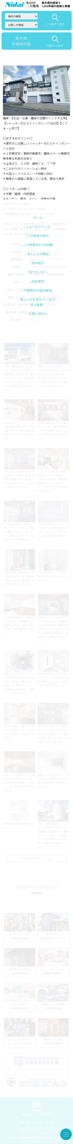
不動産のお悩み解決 (38, 344)
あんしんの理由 (38, 307)
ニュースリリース (38, 280)
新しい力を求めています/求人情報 (38, 356)
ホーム (38, 271)
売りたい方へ (38, 326)
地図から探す (55, 41)
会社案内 (38, 335)
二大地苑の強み (38, 289)
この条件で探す (55, 20)
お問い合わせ (38, 367)
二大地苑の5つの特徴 (38, 298)
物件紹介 (38, 316)
